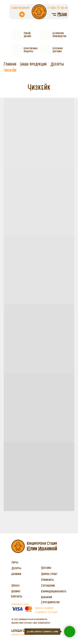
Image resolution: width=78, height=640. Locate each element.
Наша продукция (33, 64)
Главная (10, 64)
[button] (50, 602)
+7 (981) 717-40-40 (57, 7)
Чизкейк (10, 70)
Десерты (57, 64)
